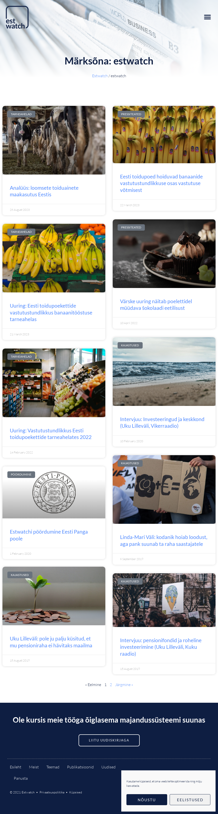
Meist (34, 766)
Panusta (21, 778)
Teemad (52, 766)
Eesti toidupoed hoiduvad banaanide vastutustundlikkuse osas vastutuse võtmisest (161, 183)
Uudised (108, 766)
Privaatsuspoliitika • (54, 792)
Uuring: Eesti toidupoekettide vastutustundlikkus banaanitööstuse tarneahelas (51, 312)
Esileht (15, 766)
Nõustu (147, 800)
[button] (207, 17)
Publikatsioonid (80, 766)
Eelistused (190, 800)
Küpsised (75, 792)
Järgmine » (124, 684)
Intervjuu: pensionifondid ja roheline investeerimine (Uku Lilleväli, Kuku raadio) (161, 647)
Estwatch (100, 75)
